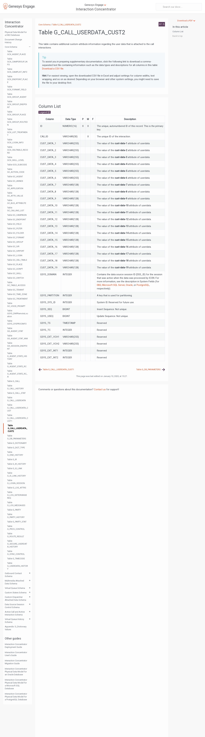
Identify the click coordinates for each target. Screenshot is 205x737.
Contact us (100, 389)
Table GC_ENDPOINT (16, 219)
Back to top (177, 36)
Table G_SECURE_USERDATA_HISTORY (17, 544)
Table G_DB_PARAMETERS (16, 437)
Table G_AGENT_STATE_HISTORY (17, 356)
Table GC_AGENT (15, 176)
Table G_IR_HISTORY (16, 464)
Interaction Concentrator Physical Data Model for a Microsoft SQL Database (16, 684)
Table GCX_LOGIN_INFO (15, 141)
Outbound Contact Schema (13, 574)
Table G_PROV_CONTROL (16, 527)
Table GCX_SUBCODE (17, 164)
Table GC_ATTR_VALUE (15, 194)
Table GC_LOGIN (14, 255)
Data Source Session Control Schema (14, 606)
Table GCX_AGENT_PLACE (16, 52)
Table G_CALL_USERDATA (16, 399)
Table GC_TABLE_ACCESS (16, 283)
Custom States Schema (15, 592)
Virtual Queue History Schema (14, 620)
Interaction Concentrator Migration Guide (16, 662)
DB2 (99, 285)
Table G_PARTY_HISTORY (16, 515)
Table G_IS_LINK (14, 468)
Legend (43, 112)
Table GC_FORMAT (15, 237)
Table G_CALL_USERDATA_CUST (17, 408)
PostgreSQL (143, 285)
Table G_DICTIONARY (17, 443)
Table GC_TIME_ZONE (17, 294)
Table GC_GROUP (15, 242)
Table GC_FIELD (14, 224)
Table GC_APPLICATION (15, 187)
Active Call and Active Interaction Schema (15, 613)
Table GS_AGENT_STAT (15, 329)
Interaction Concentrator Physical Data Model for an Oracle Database (16, 672)
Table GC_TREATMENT (17, 299)
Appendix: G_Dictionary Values (15, 628)
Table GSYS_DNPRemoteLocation (17, 313)
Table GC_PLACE (14, 264)
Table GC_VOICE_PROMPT (16, 304)
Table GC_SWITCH (15, 278)
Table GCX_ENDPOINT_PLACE (17, 79)
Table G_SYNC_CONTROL (16, 552)
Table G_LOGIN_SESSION (16, 481)
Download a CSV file (52, 68)
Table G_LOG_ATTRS (16, 487)
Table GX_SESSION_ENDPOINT (17, 346)
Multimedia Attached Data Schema (14, 582)
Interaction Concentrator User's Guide (16, 653)
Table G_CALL (13, 381)
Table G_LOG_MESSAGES (16, 504)
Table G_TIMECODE (16, 558)
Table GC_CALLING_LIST (15, 209)
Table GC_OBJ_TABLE (17, 260)
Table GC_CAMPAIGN (17, 215)
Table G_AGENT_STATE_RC (16, 365)
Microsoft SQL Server (113, 285)
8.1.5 (161, 24)
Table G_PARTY (14, 510)
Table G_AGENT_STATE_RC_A (17, 374)
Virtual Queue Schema (15, 588)
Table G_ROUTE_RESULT (15, 535)
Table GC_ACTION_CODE (15, 170)
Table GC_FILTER (14, 228)
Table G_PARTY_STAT (16, 521)
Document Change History (13, 41)
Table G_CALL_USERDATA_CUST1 (17, 418)
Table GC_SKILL (14, 273)
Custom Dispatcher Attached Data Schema (15, 598)
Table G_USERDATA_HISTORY (17, 566)
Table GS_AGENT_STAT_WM (17, 337)
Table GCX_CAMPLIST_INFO (17, 70)
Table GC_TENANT (15, 290)
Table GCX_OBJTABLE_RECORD (17, 150)
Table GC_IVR (13, 246)
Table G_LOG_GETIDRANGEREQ (17, 495)
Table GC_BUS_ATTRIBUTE (16, 201)
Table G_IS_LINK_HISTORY (16, 474)
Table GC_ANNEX (15, 181)
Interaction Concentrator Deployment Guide (16, 645)
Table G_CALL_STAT (16, 393)
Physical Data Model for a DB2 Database (16, 33)
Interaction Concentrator (96, 9)
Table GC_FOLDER (15, 233)
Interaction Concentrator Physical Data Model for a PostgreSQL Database (16, 697)
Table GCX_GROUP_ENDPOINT (17, 104)
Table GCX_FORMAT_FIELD (16, 88)
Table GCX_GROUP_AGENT (16, 95)
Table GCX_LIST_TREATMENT (17, 132)
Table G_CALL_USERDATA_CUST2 (17, 428)
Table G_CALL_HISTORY (15, 387)
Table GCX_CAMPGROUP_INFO (17, 62)
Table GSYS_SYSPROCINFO (17, 322)
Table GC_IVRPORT (15, 251)
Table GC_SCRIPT (15, 269)
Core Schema (11, 47)
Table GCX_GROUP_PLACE (16, 113)
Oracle (129, 285)
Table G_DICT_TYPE (16, 447)
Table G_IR (12, 459)
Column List (177, 31)
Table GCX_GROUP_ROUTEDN (17, 122)
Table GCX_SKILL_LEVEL (15, 158)
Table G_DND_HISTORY (15, 453)
